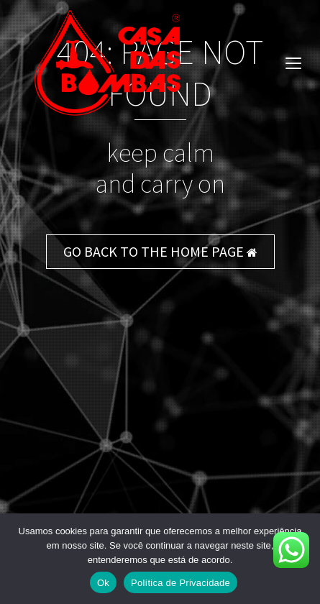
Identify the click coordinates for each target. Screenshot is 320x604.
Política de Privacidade (180, 582)
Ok (103, 582)
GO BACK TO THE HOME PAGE (160, 251)
